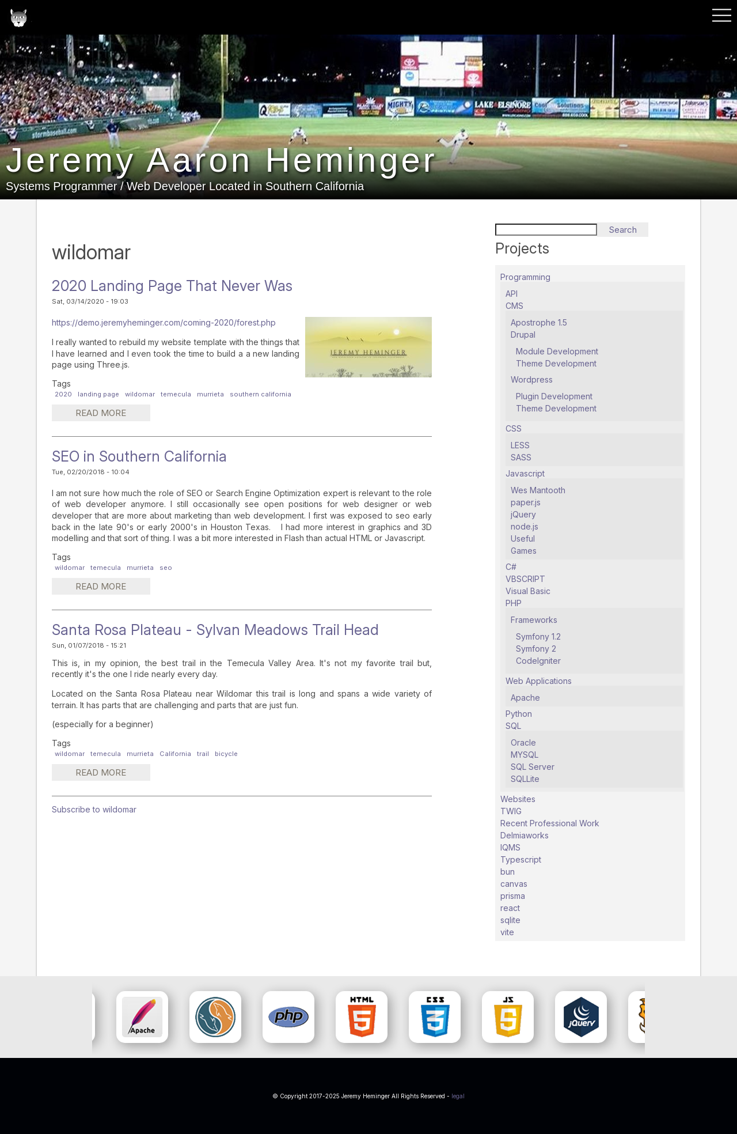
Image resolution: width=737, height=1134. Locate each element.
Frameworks (534, 620)
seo (165, 568)
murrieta (210, 394)
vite (507, 932)
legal (458, 1096)
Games (524, 550)
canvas (513, 884)
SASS (521, 457)
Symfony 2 (536, 648)
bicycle (226, 754)
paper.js (526, 502)
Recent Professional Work (549, 823)
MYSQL (524, 754)
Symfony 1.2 (538, 636)
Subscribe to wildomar (94, 809)
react (510, 908)
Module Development (557, 351)
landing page (98, 394)
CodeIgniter (538, 661)
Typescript (520, 859)
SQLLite (525, 779)
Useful (523, 538)
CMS (514, 306)
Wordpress (532, 379)
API (512, 293)
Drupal (523, 334)
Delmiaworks (524, 835)
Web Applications (539, 681)
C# (511, 567)
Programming (525, 277)
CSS (514, 428)
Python (519, 714)
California (175, 754)
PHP (514, 603)
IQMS (510, 847)
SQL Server (532, 767)
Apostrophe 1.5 (539, 322)
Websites (517, 799)
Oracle (523, 742)
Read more (112, 414)
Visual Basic (528, 591)
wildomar (140, 394)
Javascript (525, 473)
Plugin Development (554, 396)
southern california (260, 394)
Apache (525, 697)
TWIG (511, 811)
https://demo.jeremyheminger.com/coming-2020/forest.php (164, 322)
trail (203, 754)
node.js (524, 526)
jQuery (523, 514)
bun (507, 871)
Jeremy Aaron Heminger (222, 160)
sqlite (510, 920)
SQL (513, 726)
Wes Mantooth (538, 490)
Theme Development (556, 363)
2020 (63, 394)
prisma (512, 896)
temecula (176, 394)
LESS (520, 445)
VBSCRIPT (525, 579)
